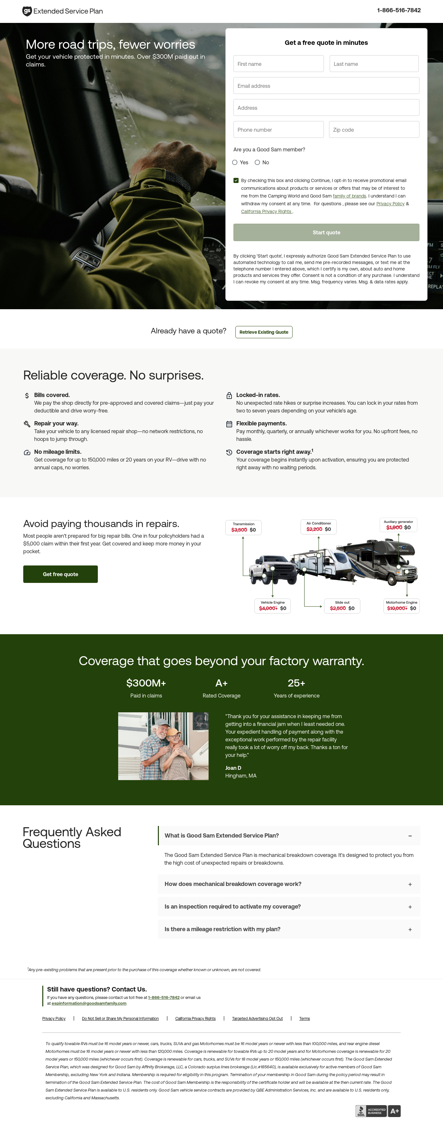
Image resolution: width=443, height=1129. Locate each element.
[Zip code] (374, 129)
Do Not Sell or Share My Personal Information (120, 1018)
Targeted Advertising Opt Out (257, 1018)
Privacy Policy (390, 203)
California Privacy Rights (267, 211)
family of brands (349, 195)
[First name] (278, 63)
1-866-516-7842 (399, 10)
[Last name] (374, 63)
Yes (244, 162)
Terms (304, 1018)
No (266, 162)
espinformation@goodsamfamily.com (89, 1003)
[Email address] (326, 85)
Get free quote (60, 574)
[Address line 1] (326, 107)
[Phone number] (278, 129)
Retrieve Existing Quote (264, 332)
